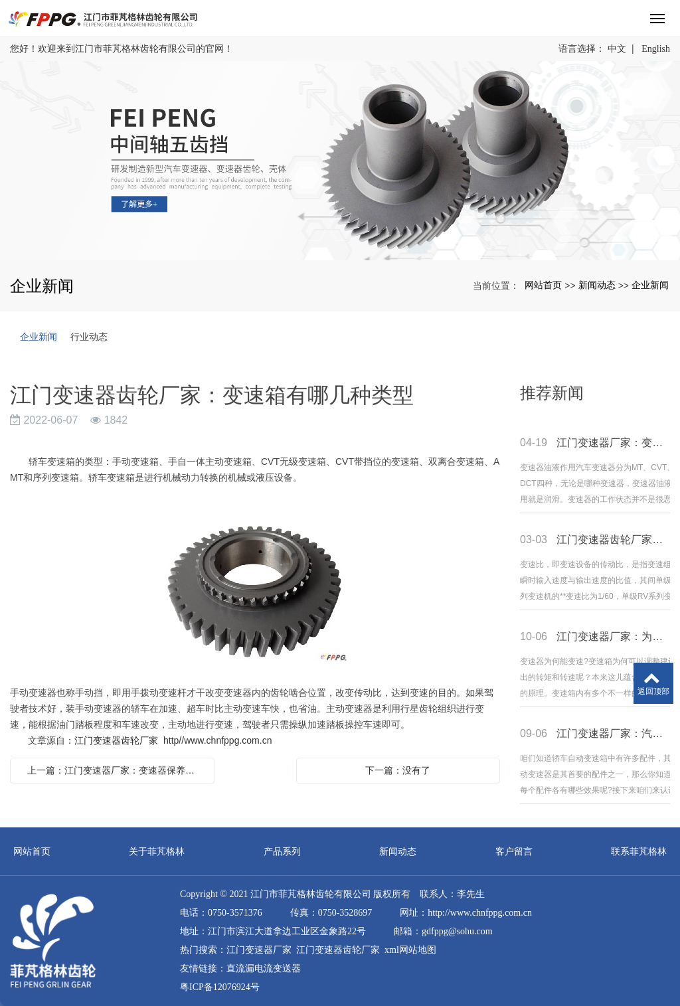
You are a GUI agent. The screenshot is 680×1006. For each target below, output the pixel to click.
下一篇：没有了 (397, 770)
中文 (617, 49)
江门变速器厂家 (259, 950)
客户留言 (514, 851)
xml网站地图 (410, 950)
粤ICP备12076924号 (220, 987)
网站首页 (543, 285)
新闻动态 (597, 285)
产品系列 (282, 851)
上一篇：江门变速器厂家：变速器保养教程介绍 (115, 770)
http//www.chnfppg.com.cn (217, 740)
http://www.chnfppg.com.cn (480, 913)
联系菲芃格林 (639, 851)
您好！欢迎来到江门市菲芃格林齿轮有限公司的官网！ (121, 49)
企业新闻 (650, 285)
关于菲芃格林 (157, 851)
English (655, 49)
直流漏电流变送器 (263, 968)
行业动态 (89, 336)
